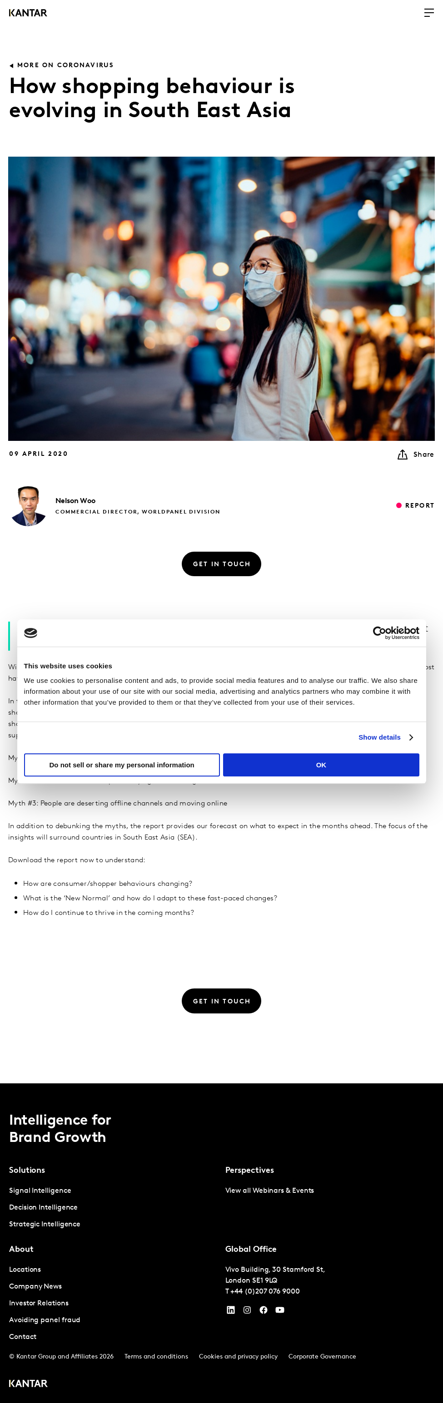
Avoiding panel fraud (44, 1320)
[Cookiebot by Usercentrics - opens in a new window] (379, 633)
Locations (25, 1270)
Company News (35, 1286)
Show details (379, 737)
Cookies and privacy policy (238, 1357)
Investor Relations (39, 1303)
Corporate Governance (322, 1357)
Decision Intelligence (43, 1207)
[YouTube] (230, 1312)
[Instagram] (247, 1312)
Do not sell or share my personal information (122, 765)
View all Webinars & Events (269, 1191)
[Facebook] (263, 1312)
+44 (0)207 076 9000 (264, 1291)
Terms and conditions (156, 1357)
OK (321, 765)
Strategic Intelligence (44, 1224)
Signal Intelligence (40, 1191)
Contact (22, 1337)
